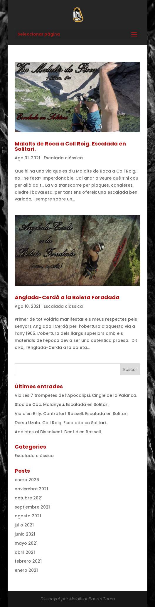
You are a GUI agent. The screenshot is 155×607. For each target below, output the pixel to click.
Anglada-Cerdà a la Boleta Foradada (67, 297)
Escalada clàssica (63, 158)
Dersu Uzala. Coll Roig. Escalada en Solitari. (61, 423)
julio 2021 (24, 525)
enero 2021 (26, 570)
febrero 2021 (28, 561)
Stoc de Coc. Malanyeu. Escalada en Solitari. (62, 404)
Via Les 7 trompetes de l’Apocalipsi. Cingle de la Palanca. (76, 395)
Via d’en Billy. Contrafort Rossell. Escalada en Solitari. (71, 414)
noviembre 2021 (31, 489)
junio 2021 (25, 534)
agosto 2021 (28, 516)
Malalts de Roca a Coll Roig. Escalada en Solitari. (70, 146)
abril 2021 (25, 552)
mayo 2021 (26, 543)
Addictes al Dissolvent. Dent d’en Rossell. (58, 432)
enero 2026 (27, 480)
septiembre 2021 (32, 507)
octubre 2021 (29, 498)
